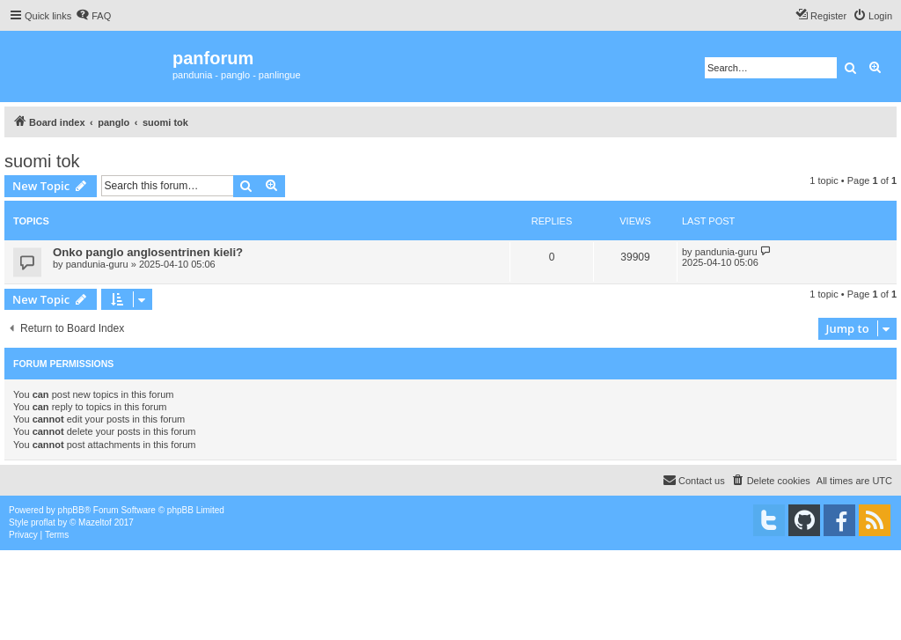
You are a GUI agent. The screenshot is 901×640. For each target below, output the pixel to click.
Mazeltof (95, 522)
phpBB (71, 510)
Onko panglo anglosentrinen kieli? (148, 252)
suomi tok (42, 161)
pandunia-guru (97, 264)
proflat (43, 522)
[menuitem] (93, 15)
